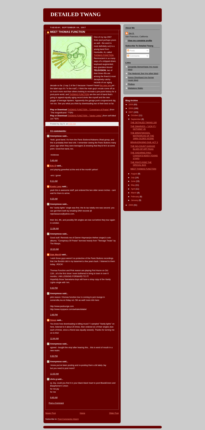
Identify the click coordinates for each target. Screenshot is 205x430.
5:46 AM (53, 160)
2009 (131, 104)
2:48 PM (54, 315)
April (133, 189)
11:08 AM (54, 228)
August (134, 174)
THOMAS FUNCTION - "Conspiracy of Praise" (88, 110)
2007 (131, 112)
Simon (53, 320)
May (133, 185)
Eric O (53, 166)
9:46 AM (53, 397)
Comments (133, 56)
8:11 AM (53, 181)
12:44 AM (54, 338)
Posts (131, 51)
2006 (131, 205)
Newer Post (50, 413)
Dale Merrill (55, 255)
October (135, 115)
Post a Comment (56, 403)
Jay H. (131, 33)
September (136, 119)
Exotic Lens (56, 186)
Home (82, 413)
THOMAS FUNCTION (104, 55)
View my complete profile (140, 40)
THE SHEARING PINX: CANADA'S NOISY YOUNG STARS (144, 156)
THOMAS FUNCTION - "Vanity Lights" (85, 116)
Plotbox (131, 84)
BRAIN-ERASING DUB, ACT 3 (144, 142)
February (135, 196)
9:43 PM (54, 288)
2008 (131, 108)
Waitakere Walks (135, 88)
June (133, 181)
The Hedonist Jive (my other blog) (143, 73)
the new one (105, 85)
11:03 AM (54, 374)
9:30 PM (54, 356)
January (135, 200)
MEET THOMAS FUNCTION (143, 169)
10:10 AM (54, 249)
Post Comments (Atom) (68, 419)
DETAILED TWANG (75, 14)
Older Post (114, 413)
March (134, 193)
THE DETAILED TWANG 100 (144, 122)
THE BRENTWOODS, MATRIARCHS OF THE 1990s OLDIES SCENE (142, 136)
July (133, 177)
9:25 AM (53, 199)
